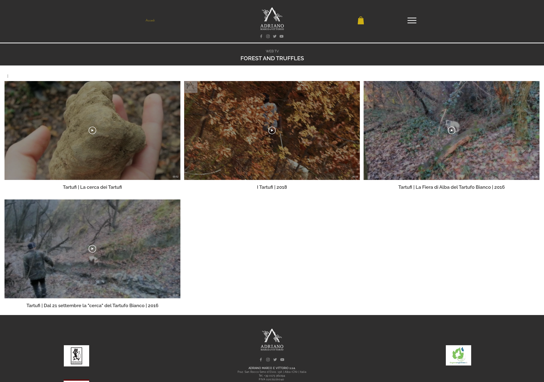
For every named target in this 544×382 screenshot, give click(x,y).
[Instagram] (268, 36)
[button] (361, 20)
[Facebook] (261, 36)
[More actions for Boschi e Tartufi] (10, 76)
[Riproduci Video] (92, 130)
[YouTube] (281, 36)
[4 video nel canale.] (272, 194)
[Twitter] (274, 36)
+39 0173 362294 (274, 375)
